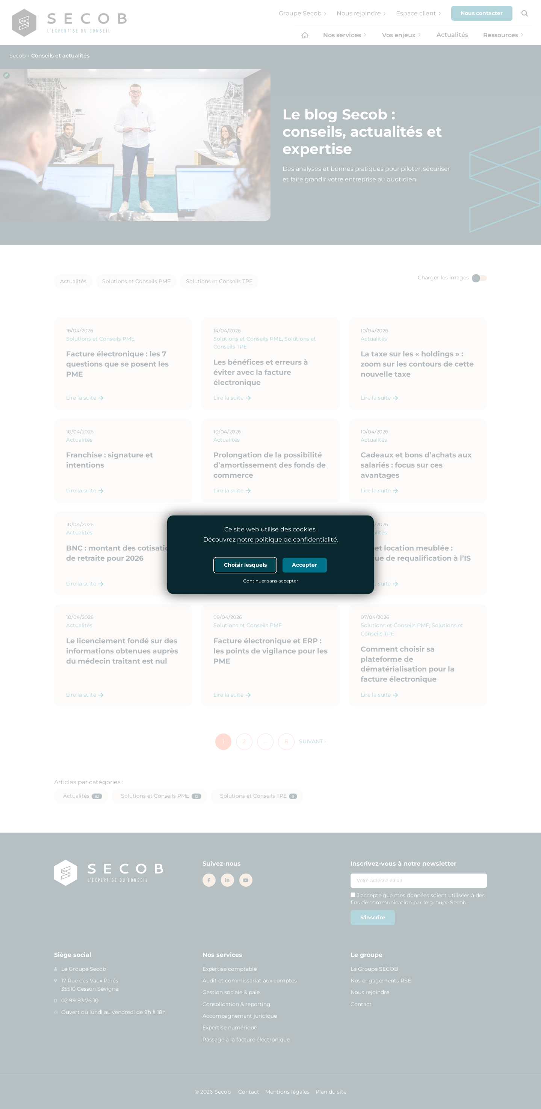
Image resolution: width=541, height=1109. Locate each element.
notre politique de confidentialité (287, 539)
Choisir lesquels (245, 565)
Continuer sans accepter (270, 581)
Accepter (304, 565)
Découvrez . (270, 539)
